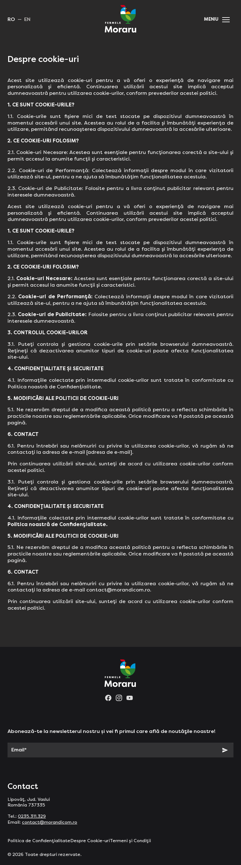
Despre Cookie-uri (90, 841)
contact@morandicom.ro (49, 822)
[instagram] (119, 698)
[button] (225, 19)
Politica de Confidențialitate (39, 841)
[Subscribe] (225, 750)
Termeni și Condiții (130, 841)
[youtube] (129, 698)
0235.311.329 (32, 816)
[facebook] (108, 698)
